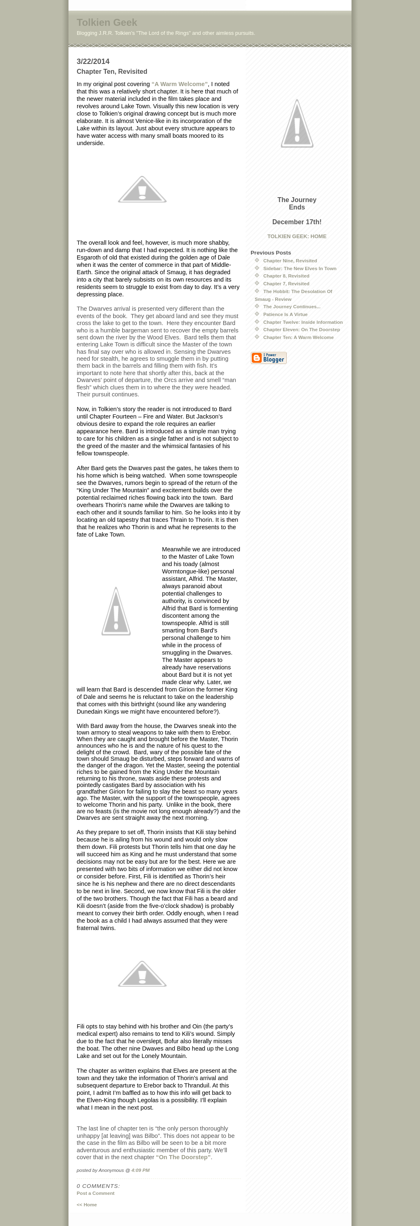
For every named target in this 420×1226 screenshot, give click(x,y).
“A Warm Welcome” (179, 84)
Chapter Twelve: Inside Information (303, 322)
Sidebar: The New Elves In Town (299, 268)
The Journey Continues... (292, 306)
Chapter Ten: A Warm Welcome (298, 337)
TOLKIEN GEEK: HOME (296, 236)
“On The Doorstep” (183, 1157)
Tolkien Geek (107, 22)
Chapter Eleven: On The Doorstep (301, 329)
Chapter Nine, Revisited (290, 260)
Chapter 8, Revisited (286, 275)
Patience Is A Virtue (285, 314)
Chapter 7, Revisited (286, 283)
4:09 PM (141, 1170)
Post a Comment (95, 1193)
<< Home (87, 1204)
